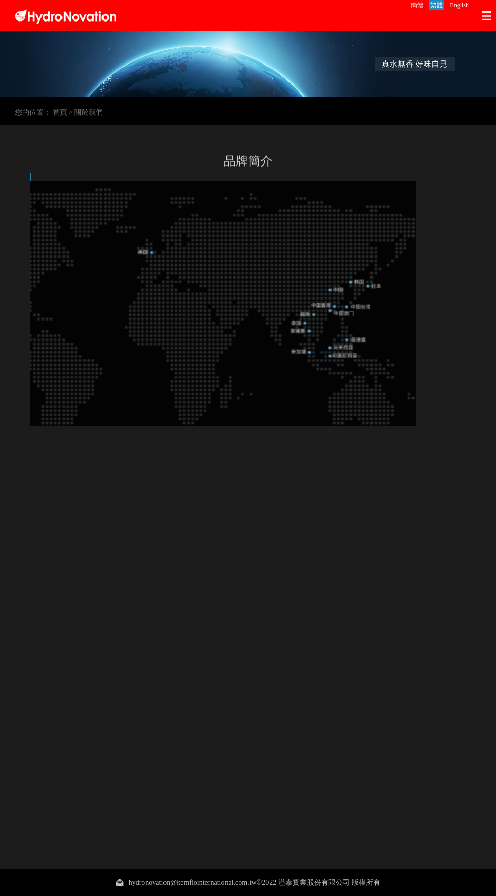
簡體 (417, 5)
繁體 (436, 5)
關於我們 (88, 114)
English (459, 5)
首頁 (60, 114)
